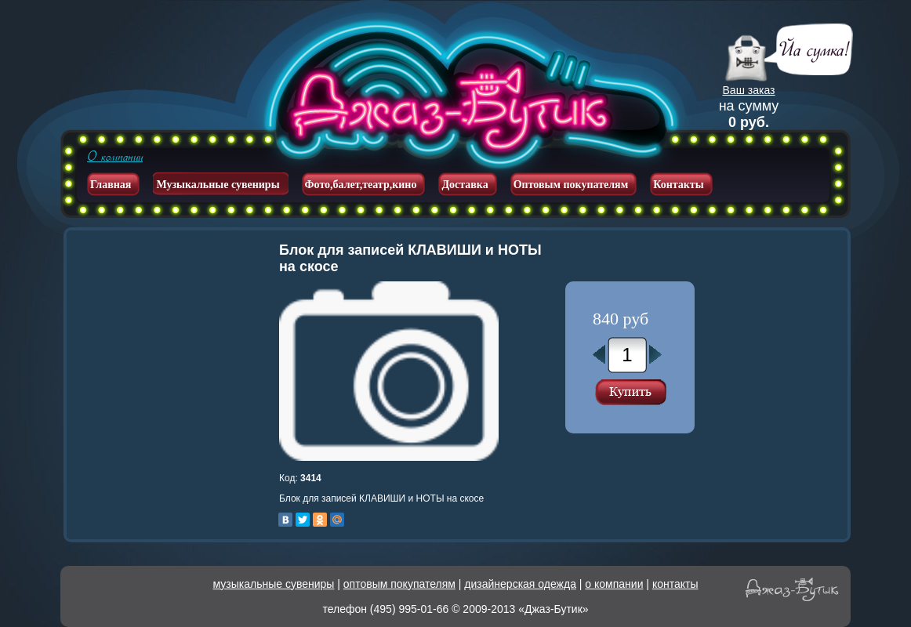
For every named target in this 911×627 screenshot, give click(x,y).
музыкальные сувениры (274, 584)
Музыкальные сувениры (217, 184)
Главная (110, 184)
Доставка (464, 184)
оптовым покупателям (399, 584)
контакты (675, 584)
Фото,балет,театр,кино (361, 184)
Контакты (678, 184)
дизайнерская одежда (520, 584)
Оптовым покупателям (571, 184)
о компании (614, 584)
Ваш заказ (749, 90)
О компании (115, 156)
